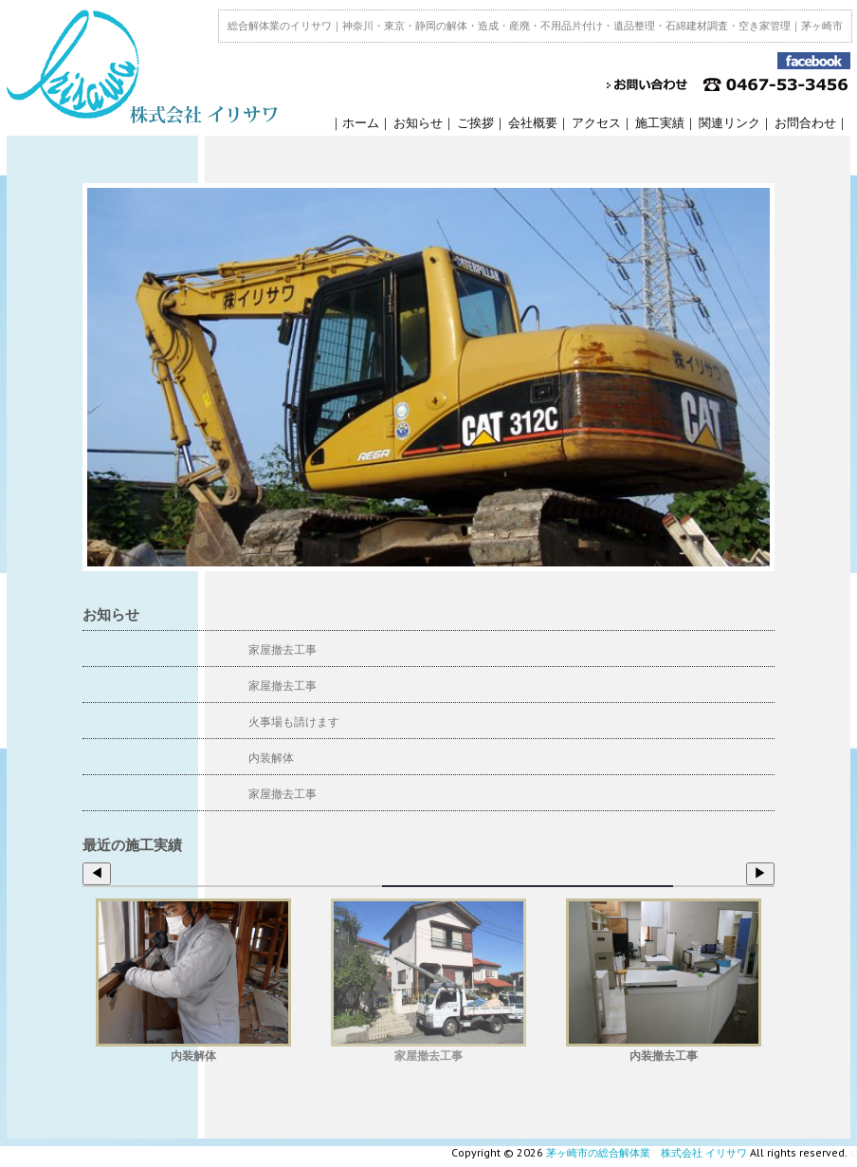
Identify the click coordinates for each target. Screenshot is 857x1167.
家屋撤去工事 (282, 649)
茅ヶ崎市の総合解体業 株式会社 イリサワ (646, 1152)
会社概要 (532, 123)
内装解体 (271, 757)
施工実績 (659, 123)
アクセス (596, 123)
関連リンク (729, 123)
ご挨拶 (475, 123)
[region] (428, 377)
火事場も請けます (293, 721)
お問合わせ (805, 123)
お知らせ (418, 123)
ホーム (360, 123)
